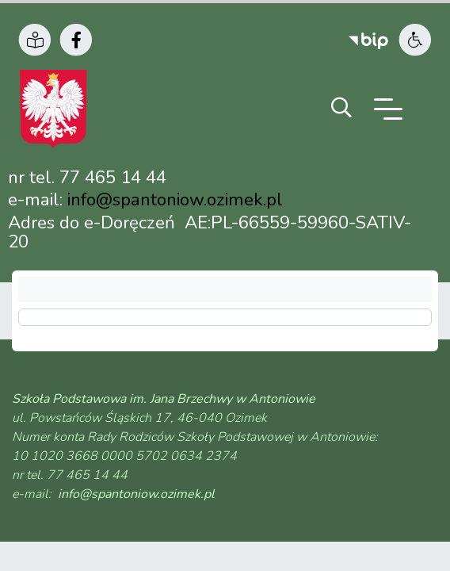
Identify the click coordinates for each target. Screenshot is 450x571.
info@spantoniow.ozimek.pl (175, 199)
